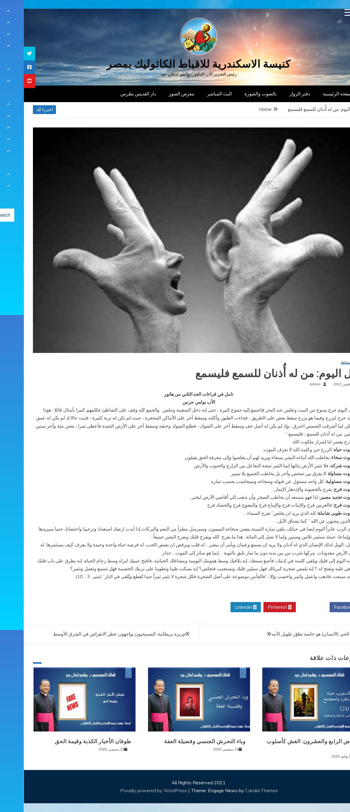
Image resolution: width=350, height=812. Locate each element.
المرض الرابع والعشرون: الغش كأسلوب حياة (289, 744)
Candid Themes (237, 790)
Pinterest (256, 607)
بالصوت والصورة (237, 94)
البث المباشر (196, 94)
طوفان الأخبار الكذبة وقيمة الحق (69, 741)
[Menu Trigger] (324, 12)
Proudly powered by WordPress (131, 790)
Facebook (322, 607)
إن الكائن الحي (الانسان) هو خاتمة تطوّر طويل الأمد (296, 634)
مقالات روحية (327, 362)
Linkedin (222, 607)
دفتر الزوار (276, 94)
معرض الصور (158, 94)
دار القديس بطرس (114, 94)
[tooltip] (6, 53)
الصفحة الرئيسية (315, 94)
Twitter (289, 607)
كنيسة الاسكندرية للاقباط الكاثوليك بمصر (175, 64)
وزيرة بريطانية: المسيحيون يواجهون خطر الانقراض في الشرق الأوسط (95, 634)
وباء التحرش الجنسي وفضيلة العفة (181, 741)
